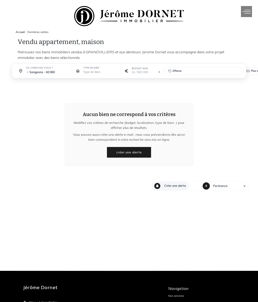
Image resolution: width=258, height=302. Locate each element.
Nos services (176, 295)
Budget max (140, 68)
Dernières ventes (38, 32)
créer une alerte (129, 152)
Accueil (20, 32)
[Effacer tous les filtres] (204, 71)
